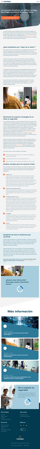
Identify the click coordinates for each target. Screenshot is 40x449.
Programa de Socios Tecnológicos (29, 131)
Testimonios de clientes (6, 419)
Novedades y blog (23, 414)
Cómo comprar (4, 416)
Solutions (3, 414)
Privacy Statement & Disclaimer (17, 445)
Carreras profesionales (6, 429)
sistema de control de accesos (30, 35)
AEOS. (29, 81)
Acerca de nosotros (5, 425)
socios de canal (19, 145)
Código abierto (26, 445)
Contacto (3, 428)
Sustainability (4, 431)
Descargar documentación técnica (10, 17)
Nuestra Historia (4, 426)
